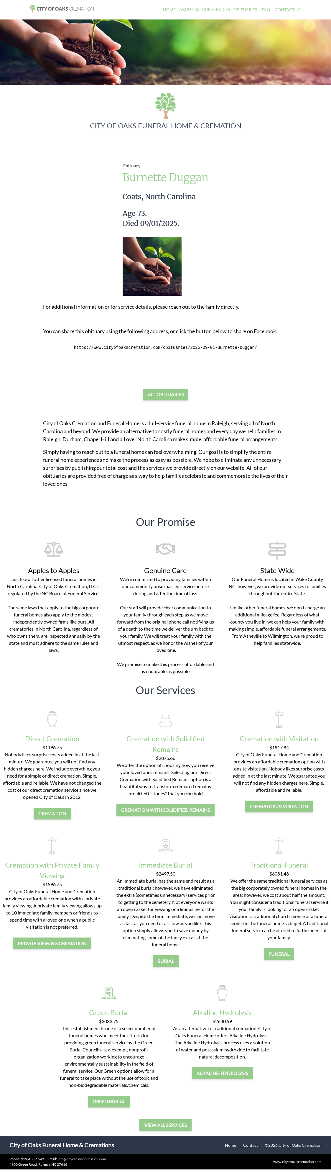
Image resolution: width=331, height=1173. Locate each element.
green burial (109, 1101)
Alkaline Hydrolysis (222, 1012)
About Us (189, 9)
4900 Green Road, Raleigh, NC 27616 (38, 1164)
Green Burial (109, 1012)
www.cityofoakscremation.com (297, 1161)
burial (165, 961)
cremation (52, 813)
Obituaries (245, 9)
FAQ (266, 9)
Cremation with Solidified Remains (165, 743)
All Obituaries (166, 394)
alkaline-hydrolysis (222, 1073)
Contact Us (287, 9)
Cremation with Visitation (279, 738)
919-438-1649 (32, 1159)
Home (169, 9)
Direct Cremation (52, 738)
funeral (279, 954)
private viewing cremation (52, 943)
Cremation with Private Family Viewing (52, 870)
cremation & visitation (279, 806)
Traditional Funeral (279, 864)
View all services (165, 1125)
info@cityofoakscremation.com (76, 1159)
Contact (250, 1145)
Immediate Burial (165, 864)
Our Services (216, 9)
